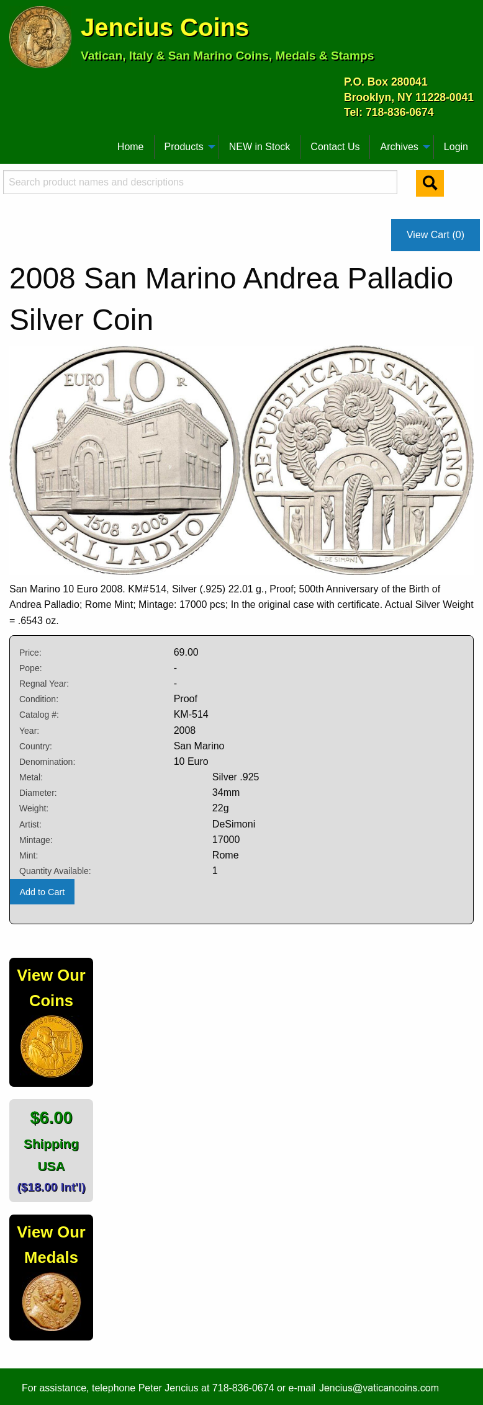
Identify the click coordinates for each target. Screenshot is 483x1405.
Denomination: (47, 762)
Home (130, 146)
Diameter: (38, 793)
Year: (29, 731)
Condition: (38, 699)
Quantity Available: (55, 871)
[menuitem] (15, 142)
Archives (399, 146)
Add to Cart (42, 892)
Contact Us (334, 146)
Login (456, 146)
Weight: (33, 808)
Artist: (30, 824)
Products (184, 146)
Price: (30, 653)
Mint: (28, 855)
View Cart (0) (435, 235)
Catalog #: (39, 715)
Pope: (30, 668)
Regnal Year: (44, 684)
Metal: (31, 777)
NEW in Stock (260, 146)
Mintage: (36, 840)
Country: (35, 746)
